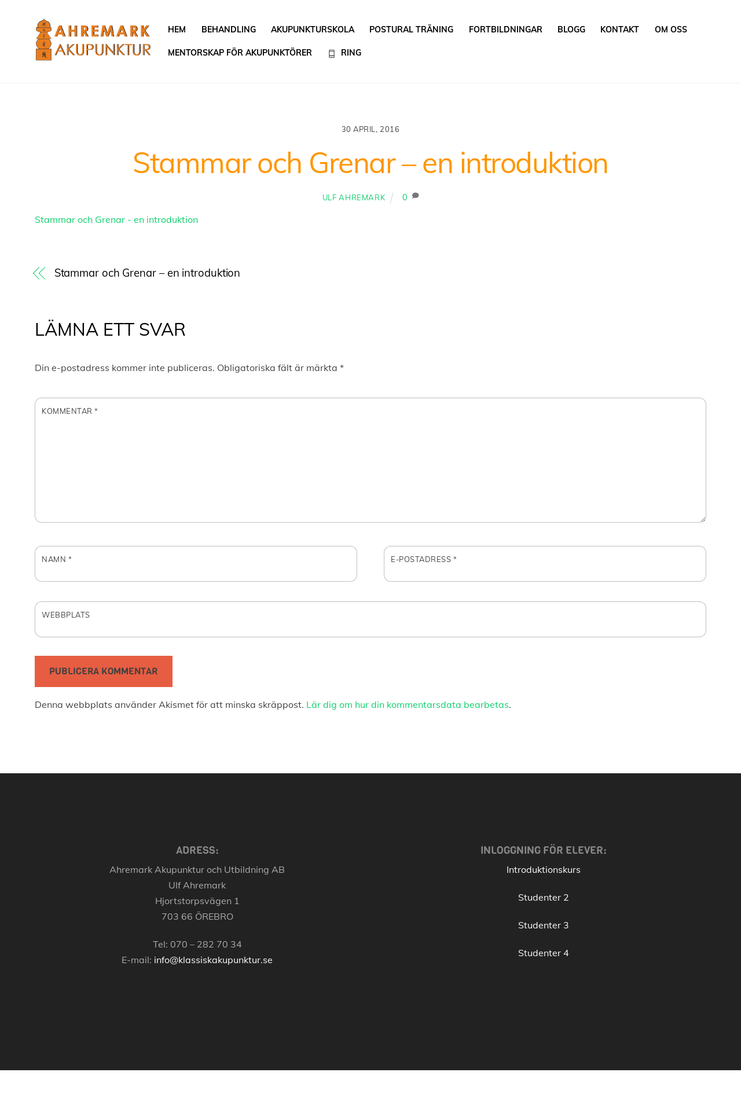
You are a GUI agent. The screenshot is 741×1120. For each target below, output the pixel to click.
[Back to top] (687, 1098)
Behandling (228, 29)
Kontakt (619, 29)
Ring (344, 52)
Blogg (571, 29)
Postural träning (411, 29)
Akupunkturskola (312, 29)
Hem (177, 29)
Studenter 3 (543, 925)
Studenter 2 (543, 897)
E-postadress (424, 559)
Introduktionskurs (544, 869)
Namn (57, 559)
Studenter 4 (543, 953)
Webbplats (66, 614)
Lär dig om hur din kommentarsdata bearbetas (407, 704)
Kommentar (70, 411)
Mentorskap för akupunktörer (240, 52)
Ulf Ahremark (354, 197)
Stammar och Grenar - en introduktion (116, 219)
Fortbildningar (505, 29)
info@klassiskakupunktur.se (213, 959)
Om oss (671, 29)
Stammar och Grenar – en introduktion (370, 162)
